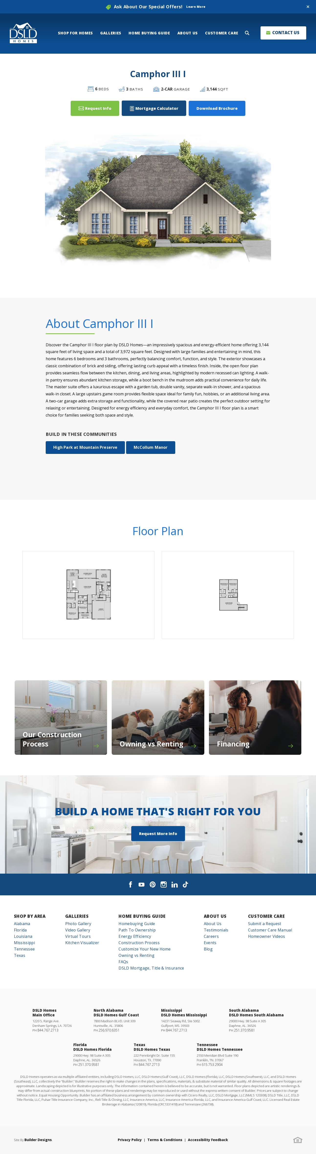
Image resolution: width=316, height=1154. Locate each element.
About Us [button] (187, 33)
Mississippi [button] (24, 942)
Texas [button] (19, 955)
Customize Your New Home (145, 949)
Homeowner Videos (266, 936)
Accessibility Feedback (208, 1139)
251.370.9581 (244, 1030)
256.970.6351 (109, 1030)
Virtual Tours (78, 936)
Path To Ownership (137, 930)
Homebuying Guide (137, 923)
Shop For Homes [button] (75, 33)
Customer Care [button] (221, 33)
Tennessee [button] (24, 949)
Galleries (77, 916)
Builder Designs (38, 1139)
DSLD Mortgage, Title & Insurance (151, 968)
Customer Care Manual (270, 930)
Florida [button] (20, 930)
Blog (208, 949)
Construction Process (139, 942)
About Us (215, 916)
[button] (308, 7)
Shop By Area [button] (30, 916)
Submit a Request (264, 923)
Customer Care (266, 916)
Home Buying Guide (142, 916)
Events (210, 942)
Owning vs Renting (136, 955)
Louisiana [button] (23, 936)
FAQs (123, 961)
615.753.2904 (212, 1064)
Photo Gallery (78, 923)
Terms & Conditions (164, 1139)
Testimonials (216, 930)
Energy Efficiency (135, 936)
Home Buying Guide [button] (149, 33)
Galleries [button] (110, 33)
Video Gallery (77, 930)
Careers (211, 936)
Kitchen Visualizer (82, 942)
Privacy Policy (130, 1139)
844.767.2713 (47, 1030)
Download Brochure (217, 108)
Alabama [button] (22, 923)
